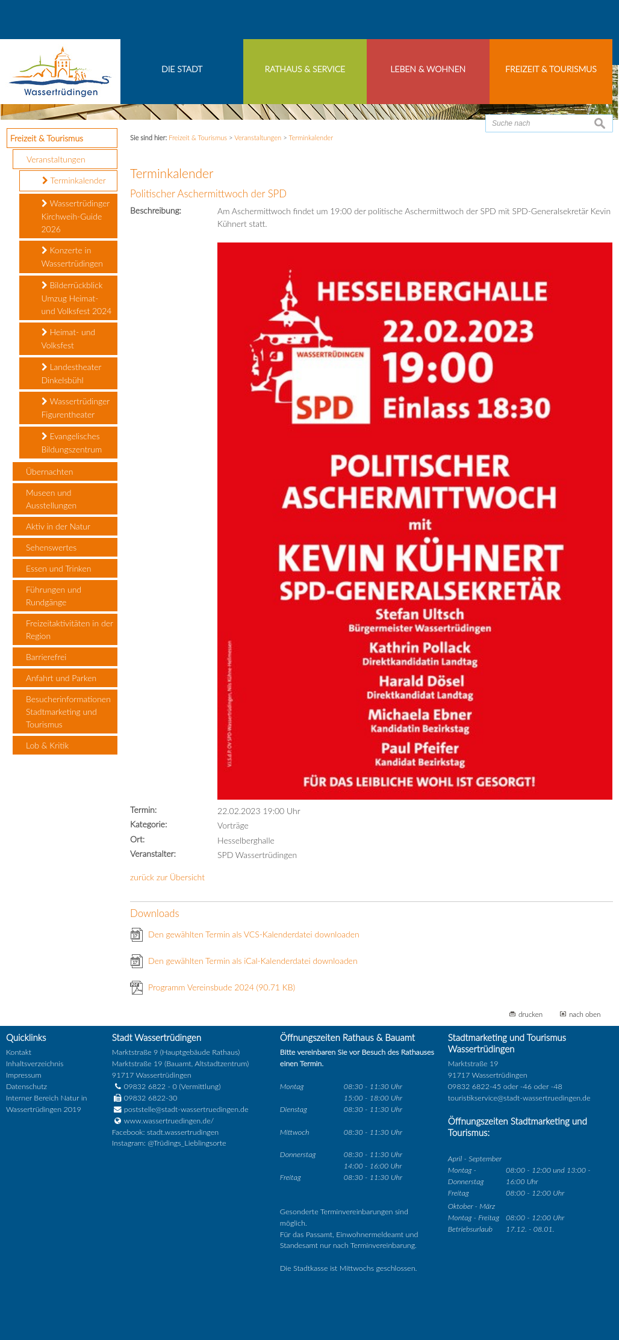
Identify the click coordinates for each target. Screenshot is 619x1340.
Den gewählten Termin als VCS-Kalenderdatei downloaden (253, 934)
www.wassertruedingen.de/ (169, 1120)
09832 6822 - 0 (144, 1086)
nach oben (585, 1014)
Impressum (24, 1074)
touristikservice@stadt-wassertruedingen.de (519, 1097)
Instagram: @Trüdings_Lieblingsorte (169, 1142)
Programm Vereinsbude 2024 (221, 987)
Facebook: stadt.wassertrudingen (165, 1132)
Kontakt (18, 1052)
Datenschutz (26, 1086)
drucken (530, 1014)
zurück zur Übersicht (167, 877)
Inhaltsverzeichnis (34, 1063)
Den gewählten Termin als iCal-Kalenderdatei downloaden (253, 961)
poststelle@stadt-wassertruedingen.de (186, 1109)
